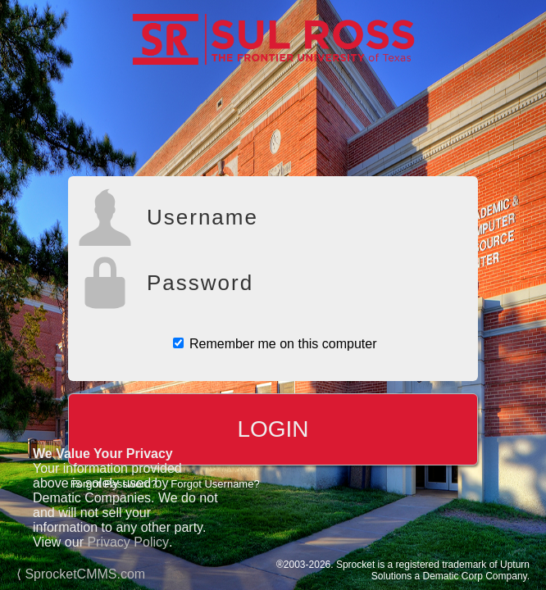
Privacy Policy (128, 542)
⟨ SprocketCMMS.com (80, 574)
